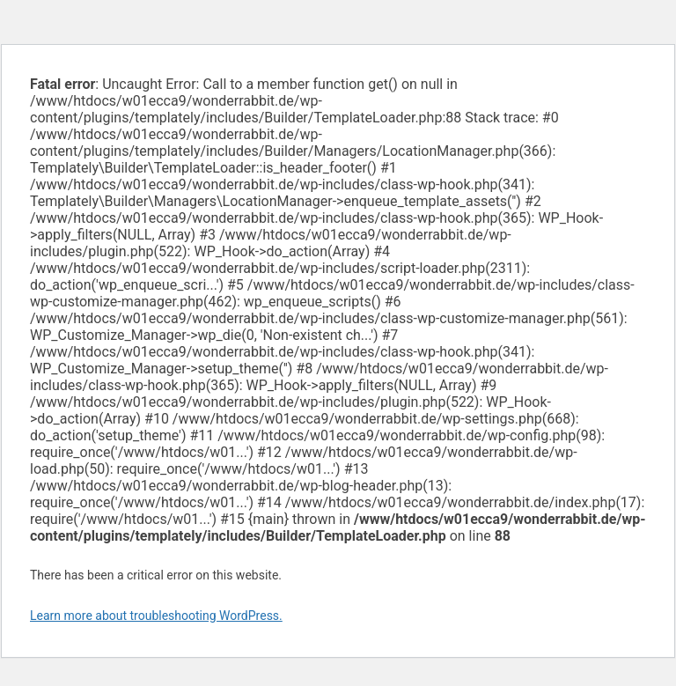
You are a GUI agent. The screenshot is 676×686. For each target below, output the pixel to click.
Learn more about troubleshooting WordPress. (156, 616)
